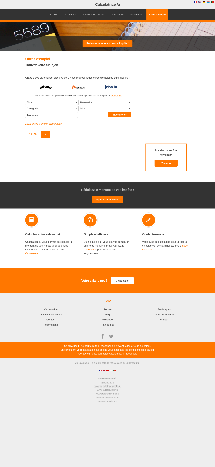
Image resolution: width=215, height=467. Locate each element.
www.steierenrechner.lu (107, 393)
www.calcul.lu (107, 382)
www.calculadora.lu (107, 401)
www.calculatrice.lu (107, 378)
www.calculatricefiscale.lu (107, 386)
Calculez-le (31, 253)
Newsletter (136, 14)
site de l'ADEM (116, 96)
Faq (107, 314)
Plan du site (107, 324)
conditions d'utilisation (141, 349)
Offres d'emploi (157, 14)
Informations (117, 14)
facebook (131, 353)
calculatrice (90, 249)
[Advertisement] (107, 29)
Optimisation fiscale (93, 14)
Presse (107, 309)
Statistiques (164, 309)
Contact (50, 319)
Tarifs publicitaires (164, 314)
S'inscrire (166, 163)
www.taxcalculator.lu (107, 390)
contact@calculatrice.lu (111, 353)
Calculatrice (107, 4)
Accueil (53, 14)
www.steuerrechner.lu (107, 397)
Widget (164, 319)
